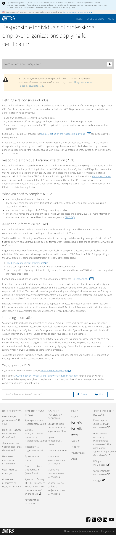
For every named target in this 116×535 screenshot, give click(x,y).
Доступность (107, 531)
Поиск (79, 18)
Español (74, 416)
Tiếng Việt (75, 446)
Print (101, 394)
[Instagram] (99, 520)
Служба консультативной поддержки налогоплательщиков (35, 435)
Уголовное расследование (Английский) (56, 473)
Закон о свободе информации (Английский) (33, 469)
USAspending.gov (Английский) (101, 472)
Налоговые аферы (57, 450)
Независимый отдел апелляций (34, 448)
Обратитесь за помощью (9, 471)
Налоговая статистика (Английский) (9, 460)
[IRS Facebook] (88, 520)
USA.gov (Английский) (101, 463)
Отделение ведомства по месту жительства (11, 483)
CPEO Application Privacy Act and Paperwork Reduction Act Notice (46, 375)
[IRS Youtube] (111, 520)
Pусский (75, 440)
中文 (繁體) (76, 428)
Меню (111, 18)
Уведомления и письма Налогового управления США (58, 427)
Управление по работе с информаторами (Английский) (57, 488)
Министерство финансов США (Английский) (101, 424)
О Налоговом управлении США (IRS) (11, 420)
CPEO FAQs (70, 217)
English (74, 459)
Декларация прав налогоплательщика (35, 422)
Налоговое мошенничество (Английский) (56, 460)
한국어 (74, 434)
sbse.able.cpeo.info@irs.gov (55, 370)
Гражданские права (32, 458)
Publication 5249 (83, 279)
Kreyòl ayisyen (78, 452)
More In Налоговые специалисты (58, 64)
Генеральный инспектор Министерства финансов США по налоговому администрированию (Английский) (103, 444)
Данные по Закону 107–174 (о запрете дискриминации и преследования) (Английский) (35, 486)
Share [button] (84, 394)
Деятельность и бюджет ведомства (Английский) (12, 447)
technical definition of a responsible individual (65, 134)
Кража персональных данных (55, 440)
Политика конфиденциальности (81, 531)
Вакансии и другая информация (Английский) (11, 433)
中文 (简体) (76, 422)
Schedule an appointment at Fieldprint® (27, 263)
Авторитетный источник (32, 501)
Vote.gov (99, 480)
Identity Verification (101, 176)
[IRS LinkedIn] (105, 520)
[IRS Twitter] (94, 520)
